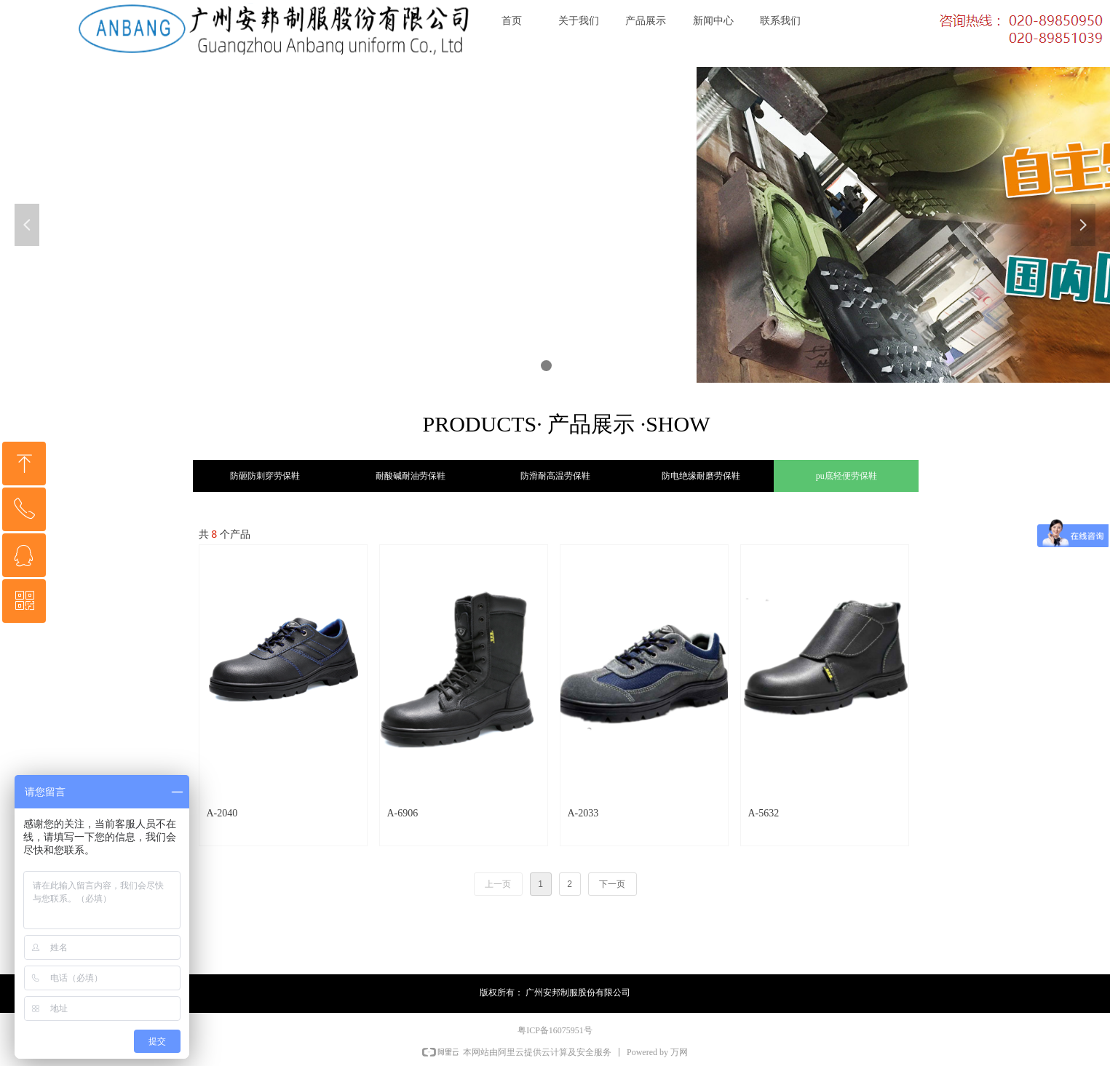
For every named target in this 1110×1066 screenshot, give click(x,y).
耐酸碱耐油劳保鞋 (410, 476)
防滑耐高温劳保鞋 (555, 476)
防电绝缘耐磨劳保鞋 (701, 476)
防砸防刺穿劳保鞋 (265, 476)
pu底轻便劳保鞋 (846, 476)
